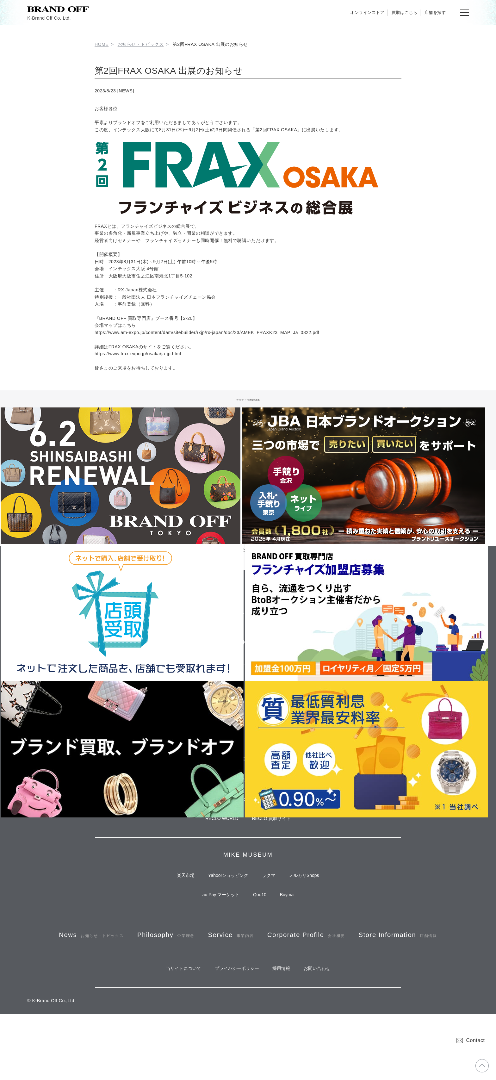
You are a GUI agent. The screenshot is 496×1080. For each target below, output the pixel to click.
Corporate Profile (367, 967)
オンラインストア (344, 12)
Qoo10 (259, 922)
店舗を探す (430, 12)
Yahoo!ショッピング (225, 899)
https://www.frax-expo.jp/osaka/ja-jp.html (138, 353)
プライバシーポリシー (234, 1032)
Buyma (292, 922)
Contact (470, 1040)
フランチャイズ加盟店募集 (248, 398)
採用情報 (284, 1032)
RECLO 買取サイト (274, 838)
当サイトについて (175, 1032)
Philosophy (204, 967)
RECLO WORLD (219, 838)
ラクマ (271, 899)
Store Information (247, 994)
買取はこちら (391, 12)
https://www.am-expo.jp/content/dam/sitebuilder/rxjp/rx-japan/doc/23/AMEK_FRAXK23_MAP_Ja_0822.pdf (207, 332)
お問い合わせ (325, 1032)
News (120, 967)
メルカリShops (312, 899)
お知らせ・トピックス (141, 44)
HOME (101, 44)
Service (280, 967)
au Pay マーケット (215, 922)
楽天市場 (177, 899)
